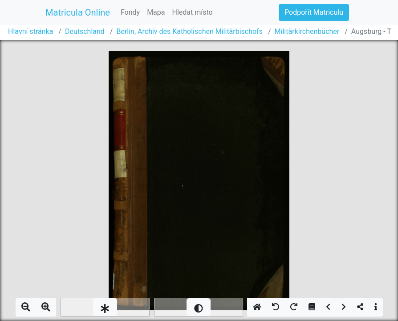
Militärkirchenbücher (307, 31)
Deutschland (85, 31)
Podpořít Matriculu (313, 12)
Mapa (156, 12)
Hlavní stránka (30, 31)
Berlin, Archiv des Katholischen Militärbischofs (189, 31)
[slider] (105, 307)
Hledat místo (192, 12)
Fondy (130, 12)
